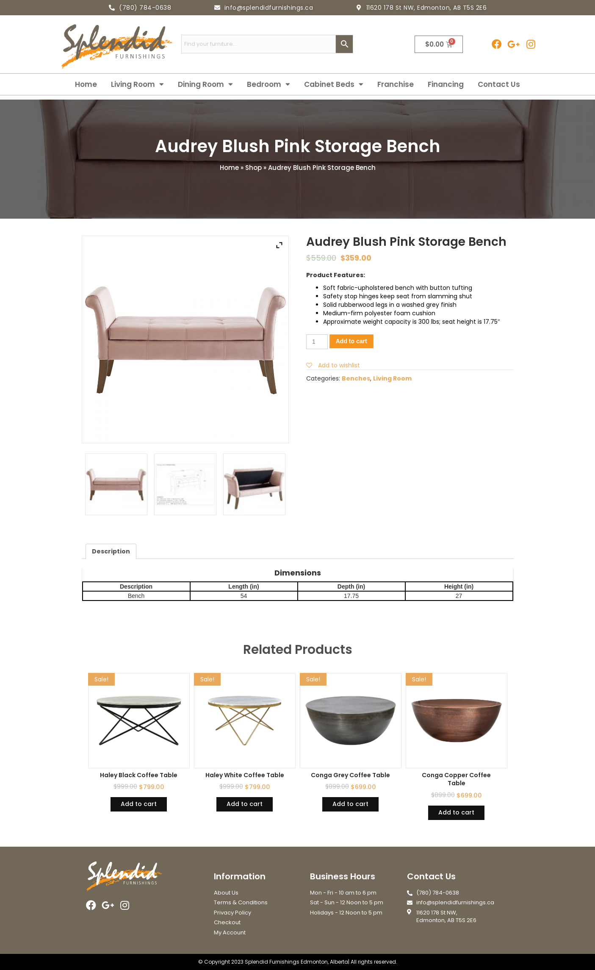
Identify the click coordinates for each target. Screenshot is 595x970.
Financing (446, 84)
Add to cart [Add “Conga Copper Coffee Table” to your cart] (456, 812)
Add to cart (351, 341)
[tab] (111, 551)
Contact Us (499, 84)
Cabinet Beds (333, 84)
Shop (253, 167)
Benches (356, 378)
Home (86, 84)
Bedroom (268, 84)
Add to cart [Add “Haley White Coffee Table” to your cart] (245, 804)
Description (111, 551)
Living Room (137, 84)
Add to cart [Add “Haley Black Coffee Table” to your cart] (139, 804)
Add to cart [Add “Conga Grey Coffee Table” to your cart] (350, 804)
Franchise (395, 84)
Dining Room (205, 84)
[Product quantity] (317, 341)
